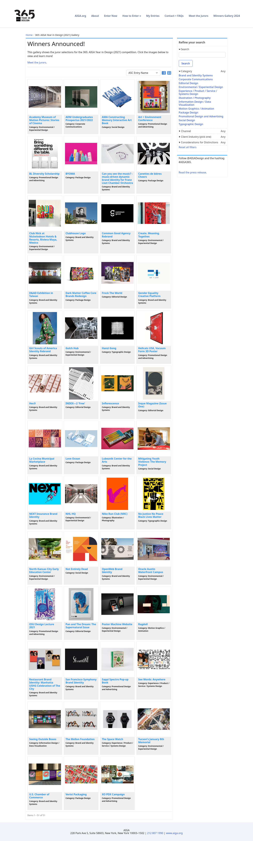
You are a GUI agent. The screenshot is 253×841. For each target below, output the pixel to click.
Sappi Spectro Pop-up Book (115, 681)
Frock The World (112, 293)
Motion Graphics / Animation (196, 108)
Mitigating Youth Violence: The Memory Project (152, 462)
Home (29, 34)
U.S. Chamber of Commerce (39, 796)
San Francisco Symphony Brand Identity (81, 681)
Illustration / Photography (195, 98)
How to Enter (130, 16)
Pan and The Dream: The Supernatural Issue (81, 625)
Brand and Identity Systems (196, 75)
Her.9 (32, 403)
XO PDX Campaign (113, 794)
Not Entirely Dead (77, 569)
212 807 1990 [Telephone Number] (155, 833)
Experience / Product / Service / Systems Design (198, 92)
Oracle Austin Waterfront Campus (150, 570)
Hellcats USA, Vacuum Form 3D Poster (152, 349)
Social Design (187, 120)
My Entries (152, 16)
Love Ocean (73, 458)
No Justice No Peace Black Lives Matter (150, 515)
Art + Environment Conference (149, 118)
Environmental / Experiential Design (201, 87)
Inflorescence (110, 403)
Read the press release (192, 172)
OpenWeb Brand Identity (112, 570)
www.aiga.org (174, 833)
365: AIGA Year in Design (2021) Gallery (57, 34)
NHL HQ (71, 514)
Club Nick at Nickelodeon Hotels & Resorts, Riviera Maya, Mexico (43, 237)
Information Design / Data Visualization (195, 103)
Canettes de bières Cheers (150, 175)
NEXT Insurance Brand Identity (43, 515)
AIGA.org (80, 16)
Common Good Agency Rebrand (116, 234)
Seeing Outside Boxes (42, 739)
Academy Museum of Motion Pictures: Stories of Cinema (44, 120)
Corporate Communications (196, 79)
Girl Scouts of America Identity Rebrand (43, 349)
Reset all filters (188, 147)
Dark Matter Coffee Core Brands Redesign (81, 294)
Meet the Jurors (198, 16)
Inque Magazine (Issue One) (152, 405)
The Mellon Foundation (80, 739)
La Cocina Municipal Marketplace (41, 460)
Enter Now (110, 16)
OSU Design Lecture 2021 (41, 625)
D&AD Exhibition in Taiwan (41, 294)
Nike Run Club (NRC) (114, 514)
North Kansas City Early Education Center (44, 570)
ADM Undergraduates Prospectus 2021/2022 (79, 118)
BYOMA (70, 173)
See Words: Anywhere (151, 679)
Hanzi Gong (109, 348)
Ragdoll (143, 624)
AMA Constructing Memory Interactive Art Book (117, 120)
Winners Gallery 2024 (226, 16)
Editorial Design (188, 83)
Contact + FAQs (174, 16)
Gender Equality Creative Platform (149, 294)
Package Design (188, 112)
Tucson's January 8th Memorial (151, 740)
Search (186, 63)
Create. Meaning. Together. (149, 234)
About (95, 16)
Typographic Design (191, 124)
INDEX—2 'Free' (75, 403)
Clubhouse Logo (76, 233)
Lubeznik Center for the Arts (117, 460)
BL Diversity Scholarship (44, 173)
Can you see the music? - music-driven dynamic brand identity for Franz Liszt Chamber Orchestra (117, 178)
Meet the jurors (36, 62)
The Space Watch (112, 739)
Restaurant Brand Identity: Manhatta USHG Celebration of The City (44, 684)
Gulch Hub (72, 348)
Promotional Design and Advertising (201, 116)
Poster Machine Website (117, 624)
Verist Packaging (76, 794)
